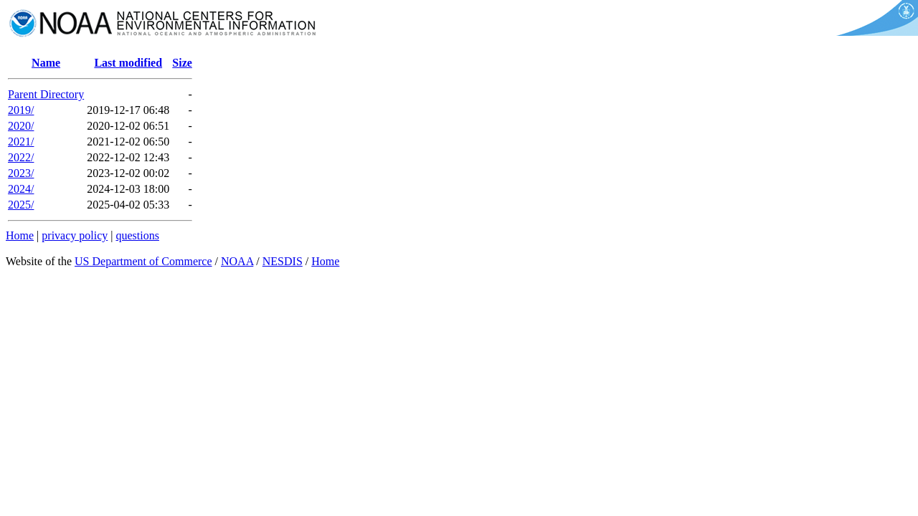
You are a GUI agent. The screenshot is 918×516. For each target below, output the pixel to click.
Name (46, 63)
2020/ (21, 126)
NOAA (237, 261)
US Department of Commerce (143, 261)
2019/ (21, 110)
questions (136, 235)
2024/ (21, 189)
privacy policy (75, 235)
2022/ (21, 157)
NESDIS (282, 261)
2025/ (21, 205)
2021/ (21, 141)
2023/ (21, 173)
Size (182, 63)
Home (20, 235)
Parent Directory (46, 94)
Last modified (128, 63)
